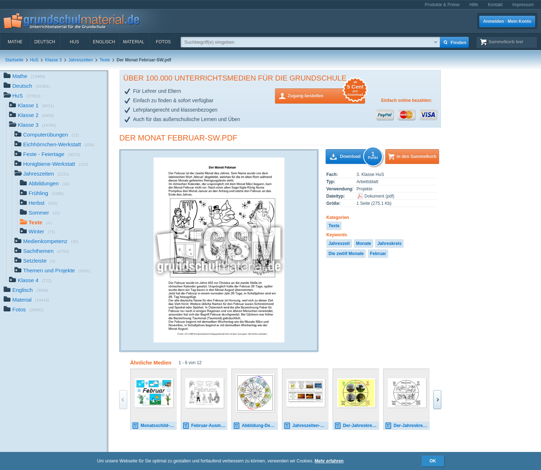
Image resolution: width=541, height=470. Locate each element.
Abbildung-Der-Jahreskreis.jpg (255, 425)
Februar (378, 253)
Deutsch (44, 41)
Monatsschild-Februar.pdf (154, 425)
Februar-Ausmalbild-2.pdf (205, 425)
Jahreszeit (339, 243)
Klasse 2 (31, 115)
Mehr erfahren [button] (329, 460)
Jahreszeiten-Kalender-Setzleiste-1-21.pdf (306, 425)
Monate (363, 243)
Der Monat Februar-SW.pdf (178, 137)
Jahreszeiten (80, 59)
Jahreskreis (389, 243)
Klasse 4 (30, 280)
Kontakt (495, 4)
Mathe (15, 41)
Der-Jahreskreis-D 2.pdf (407, 425)
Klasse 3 (53, 59)
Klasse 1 (31, 106)
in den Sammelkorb (416, 156)
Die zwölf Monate (346, 253)
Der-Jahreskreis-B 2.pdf (356, 425)
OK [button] (433, 460)
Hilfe (473, 4)
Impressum (523, 4)
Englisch (104, 41)
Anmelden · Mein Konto (507, 21)
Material (133, 41)
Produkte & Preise (442, 4)
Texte (105, 59)
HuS (74, 41)
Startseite (14, 59)
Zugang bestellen (326, 95)
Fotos (163, 41)
